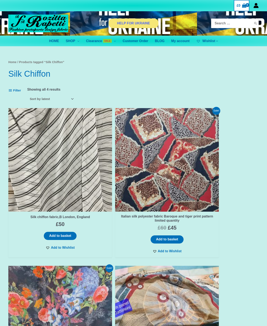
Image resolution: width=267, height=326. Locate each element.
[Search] (255, 23)
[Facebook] (218, 278)
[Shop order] (52, 99)
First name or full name (36, 265)
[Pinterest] (236, 278)
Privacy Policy (85, 272)
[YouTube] (244, 278)
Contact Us (82, 267)
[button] (38, 207)
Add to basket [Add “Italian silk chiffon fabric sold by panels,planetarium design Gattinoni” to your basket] (229, 199)
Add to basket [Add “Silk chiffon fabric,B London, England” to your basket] (38, 195)
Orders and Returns (89, 288)
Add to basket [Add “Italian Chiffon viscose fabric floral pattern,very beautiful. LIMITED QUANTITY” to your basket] (165, 199)
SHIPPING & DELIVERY (92, 283)
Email (36, 280)
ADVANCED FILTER (166, 275)
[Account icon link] (256, 5)
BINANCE (166, 280)
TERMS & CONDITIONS (92, 278)
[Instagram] (227, 278)
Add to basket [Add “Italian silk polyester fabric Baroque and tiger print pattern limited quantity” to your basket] (102, 199)
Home (12, 62)
